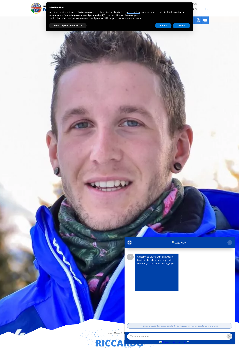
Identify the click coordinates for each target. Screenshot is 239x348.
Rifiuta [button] (163, 25)
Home (109, 333)
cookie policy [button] (133, 15)
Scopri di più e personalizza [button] (68, 25)
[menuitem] (205, 9)
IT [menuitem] (205, 9)
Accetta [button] (181, 25)
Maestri (117, 333)
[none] (205, 9)
